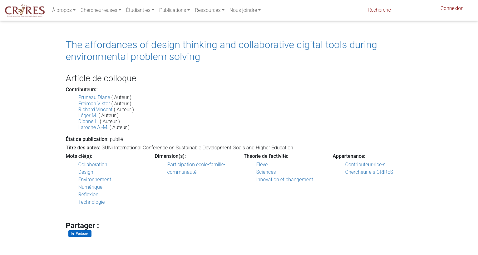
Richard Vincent (95, 109)
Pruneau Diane (94, 97)
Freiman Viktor (94, 104)
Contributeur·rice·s (365, 165)
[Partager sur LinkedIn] (79, 233)
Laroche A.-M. (93, 127)
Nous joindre (243, 11)
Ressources (207, 11)
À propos (62, 11)
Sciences (266, 172)
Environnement (94, 179)
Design (85, 172)
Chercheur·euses (99, 11)
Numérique (90, 187)
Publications (172, 11)
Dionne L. (88, 121)
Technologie (91, 202)
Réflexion (88, 195)
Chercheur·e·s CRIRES (369, 172)
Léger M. (87, 115)
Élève (262, 165)
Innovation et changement (284, 179)
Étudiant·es (138, 11)
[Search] (399, 9)
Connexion (452, 9)
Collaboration (92, 165)
